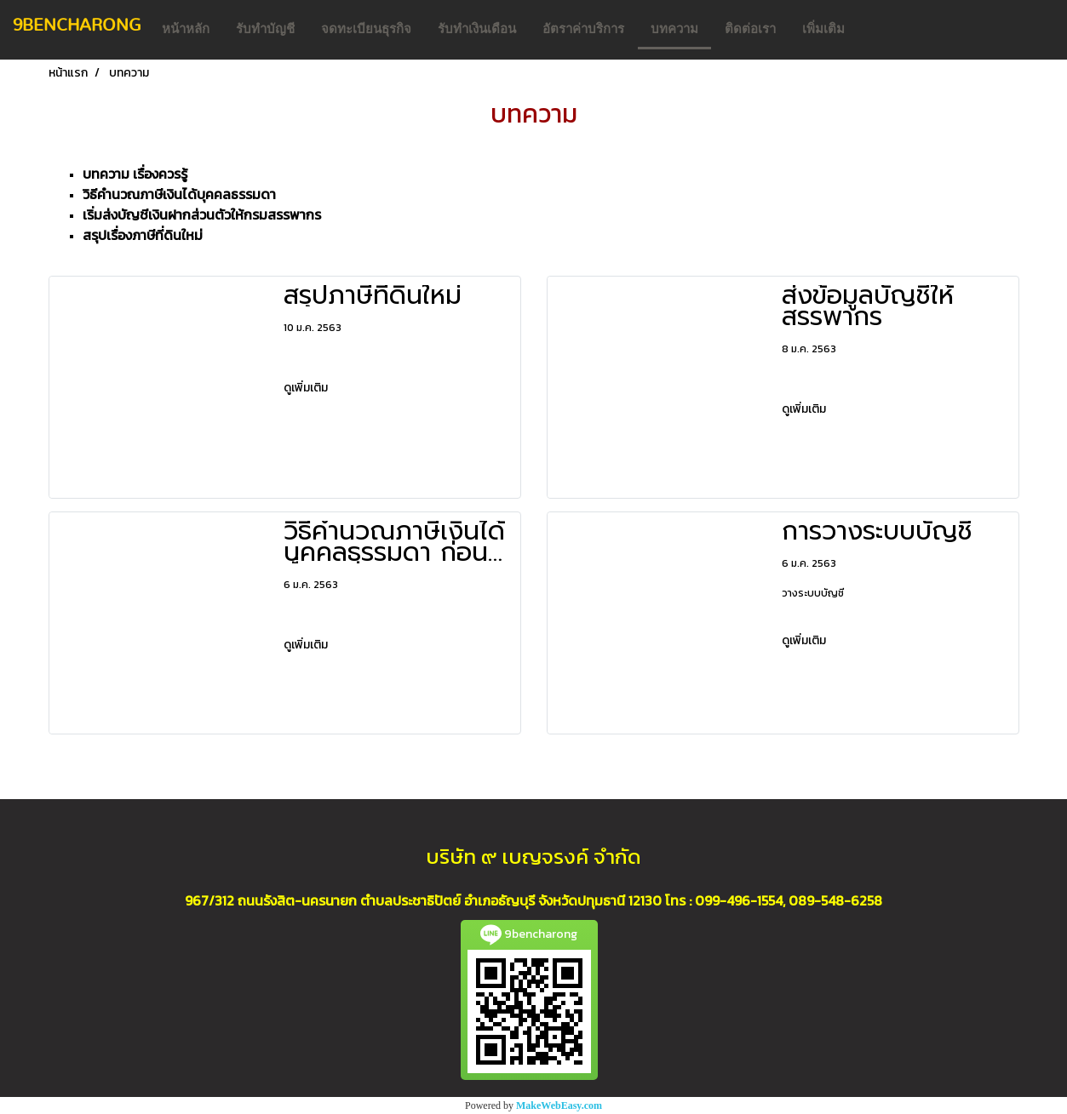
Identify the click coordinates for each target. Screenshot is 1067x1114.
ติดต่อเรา (750, 29)
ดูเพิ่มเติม (307, 388)
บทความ (674, 29)
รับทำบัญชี (265, 29)
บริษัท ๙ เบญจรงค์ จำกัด (533, 856)
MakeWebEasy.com (559, 1105)
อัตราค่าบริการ (583, 29)
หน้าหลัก (185, 29)
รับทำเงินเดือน (477, 29)
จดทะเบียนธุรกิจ (366, 29)
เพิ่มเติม (823, 29)
